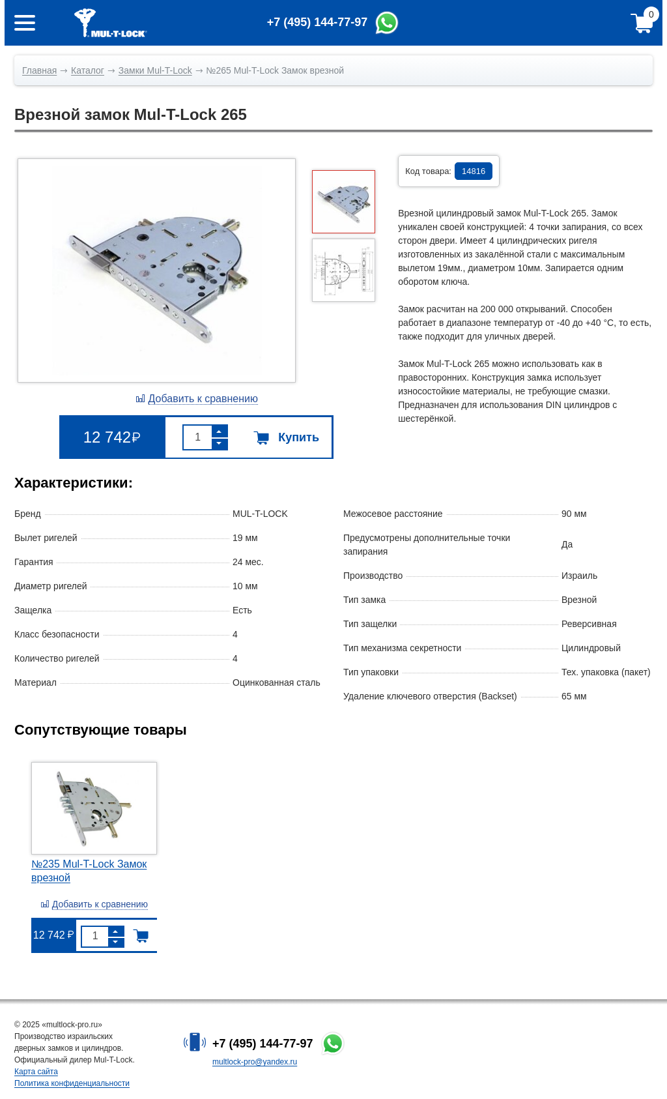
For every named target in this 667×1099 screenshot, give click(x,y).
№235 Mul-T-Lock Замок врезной (89, 870)
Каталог (87, 70)
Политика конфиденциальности (72, 1083)
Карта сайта (36, 1071)
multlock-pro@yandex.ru (254, 1061)
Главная (39, 70)
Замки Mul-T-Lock (155, 70)
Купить (286, 437)
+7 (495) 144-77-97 (262, 1043)
